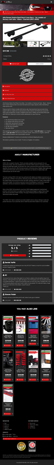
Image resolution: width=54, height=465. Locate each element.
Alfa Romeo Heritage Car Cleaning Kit (21, 336)
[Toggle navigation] (51, 2)
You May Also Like (8, 94)
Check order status (33, 424)
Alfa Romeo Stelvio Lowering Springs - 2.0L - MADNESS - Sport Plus (20, 370)
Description (6, 86)
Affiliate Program (7, 429)
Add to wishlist (40, 63)
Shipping (5, 427)
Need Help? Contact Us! (9, 438)
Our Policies (31, 427)
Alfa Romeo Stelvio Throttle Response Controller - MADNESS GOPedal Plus (8, 370)
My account (31, 423)
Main (5, 423)
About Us (6, 426)
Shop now (6, 424)
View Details (7, 345)
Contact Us (31, 426)
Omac (49, 59)
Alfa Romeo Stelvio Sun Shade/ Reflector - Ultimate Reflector (33, 336)
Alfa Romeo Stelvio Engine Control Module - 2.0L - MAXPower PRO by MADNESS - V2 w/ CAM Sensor (33, 370)
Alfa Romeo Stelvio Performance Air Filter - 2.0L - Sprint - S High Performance (46, 370)
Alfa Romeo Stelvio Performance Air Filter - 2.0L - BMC (8, 405)
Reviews (6, 90)
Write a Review (14, 255)
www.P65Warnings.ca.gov (42, 148)
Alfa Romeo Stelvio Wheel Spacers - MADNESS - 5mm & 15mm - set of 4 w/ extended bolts (46, 336)
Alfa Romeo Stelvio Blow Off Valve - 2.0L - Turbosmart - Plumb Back (8, 336)
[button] (20, 39)
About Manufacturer (9, 98)
